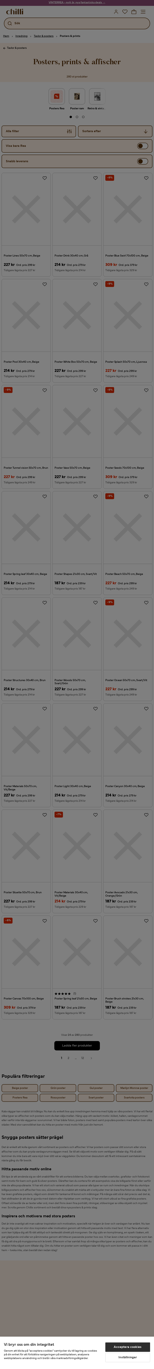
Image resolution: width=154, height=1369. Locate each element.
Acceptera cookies (127, 1347)
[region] (77, 1353)
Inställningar (127, 1357)
